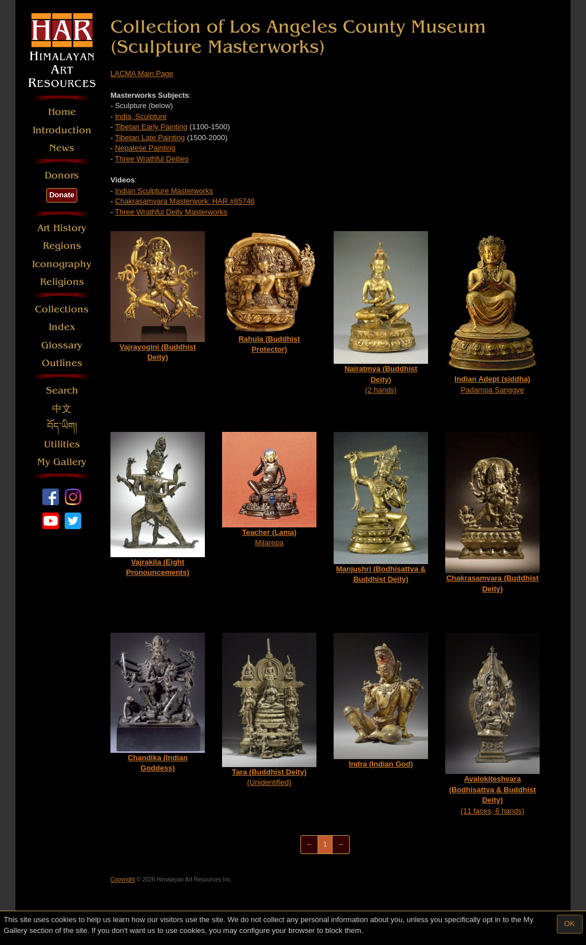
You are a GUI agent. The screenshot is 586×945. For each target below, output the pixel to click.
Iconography (62, 264)
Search (62, 390)
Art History (61, 228)
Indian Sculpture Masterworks (164, 190)
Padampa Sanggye (492, 312)
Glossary (61, 345)
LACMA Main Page (141, 73)
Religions (62, 281)
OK (569, 923)
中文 (62, 408)
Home (62, 111)
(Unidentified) (269, 710)
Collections (62, 309)
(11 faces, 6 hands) (492, 724)
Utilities (62, 444)
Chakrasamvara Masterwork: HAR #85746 (185, 201)
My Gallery (61, 461)
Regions (62, 245)
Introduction (62, 130)
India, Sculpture (141, 116)
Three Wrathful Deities (152, 158)
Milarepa (269, 489)
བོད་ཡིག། (62, 426)
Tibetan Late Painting (150, 137)
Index (62, 326)
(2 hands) (381, 312)
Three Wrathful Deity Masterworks (171, 212)
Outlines (62, 363)
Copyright (122, 879)
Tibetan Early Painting (151, 126)
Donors (62, 175)
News (61, 147)
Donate (61, 194)
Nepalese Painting (145, 148)
